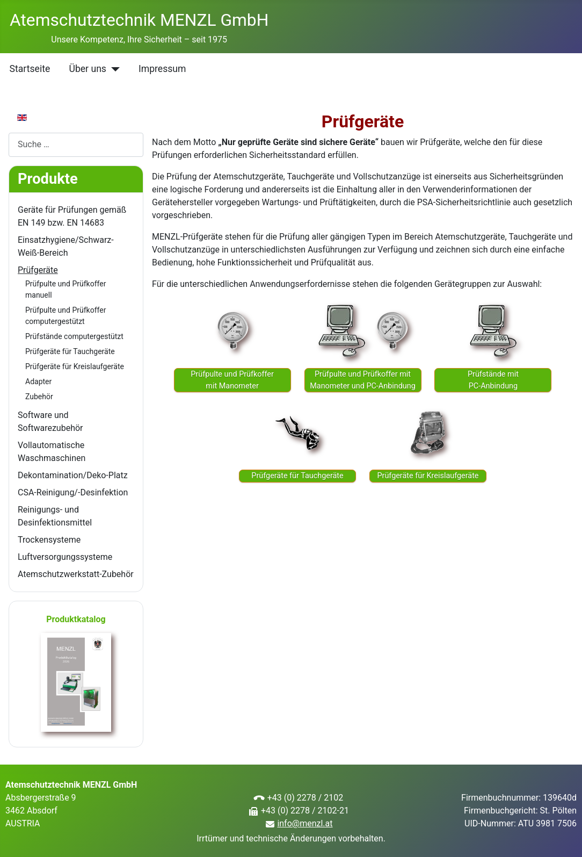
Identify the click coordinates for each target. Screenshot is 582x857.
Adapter (38, 381)
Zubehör (39, 396)
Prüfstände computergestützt (74, 336)
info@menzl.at (304, 823)
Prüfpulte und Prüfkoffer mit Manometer (232, 380)
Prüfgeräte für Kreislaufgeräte (74, 366)
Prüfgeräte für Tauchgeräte (70, 351)
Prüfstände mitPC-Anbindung (493, 380)
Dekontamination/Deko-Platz (73, 475)
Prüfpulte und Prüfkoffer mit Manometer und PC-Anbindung (363, 380)
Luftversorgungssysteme (65, 557)
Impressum (162, 68)
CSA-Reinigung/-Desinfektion (73, 492)
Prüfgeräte (38, 270)
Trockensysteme (49, 540)
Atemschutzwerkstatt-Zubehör (76, 574)
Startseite (30, 68)
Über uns (87, 68)
